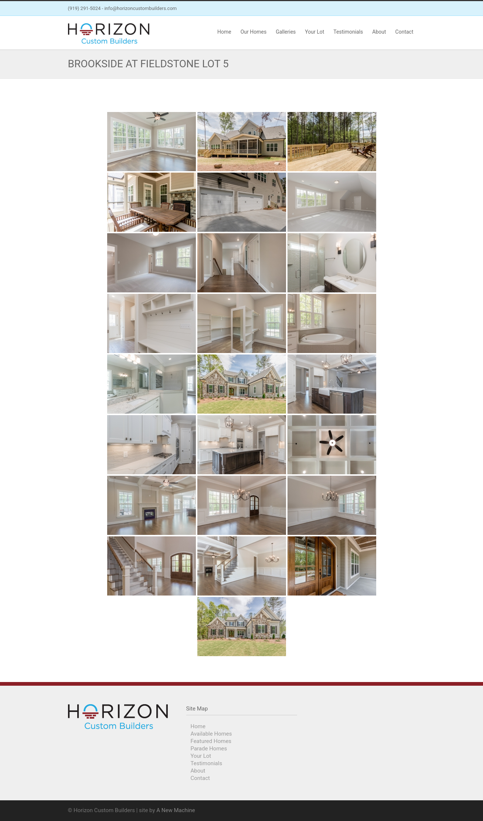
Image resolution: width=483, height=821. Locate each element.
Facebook (393, 8)
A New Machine (175, 810)
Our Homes (253, 32)
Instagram (408, 8)
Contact (404, 32)
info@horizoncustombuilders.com (140, 8)
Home (224, 32)
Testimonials (348, 32)
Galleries (286, 32)
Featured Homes (211, 741)
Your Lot (314, 32)
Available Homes (211, 733)
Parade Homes (209, 748)
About (379, 32)
